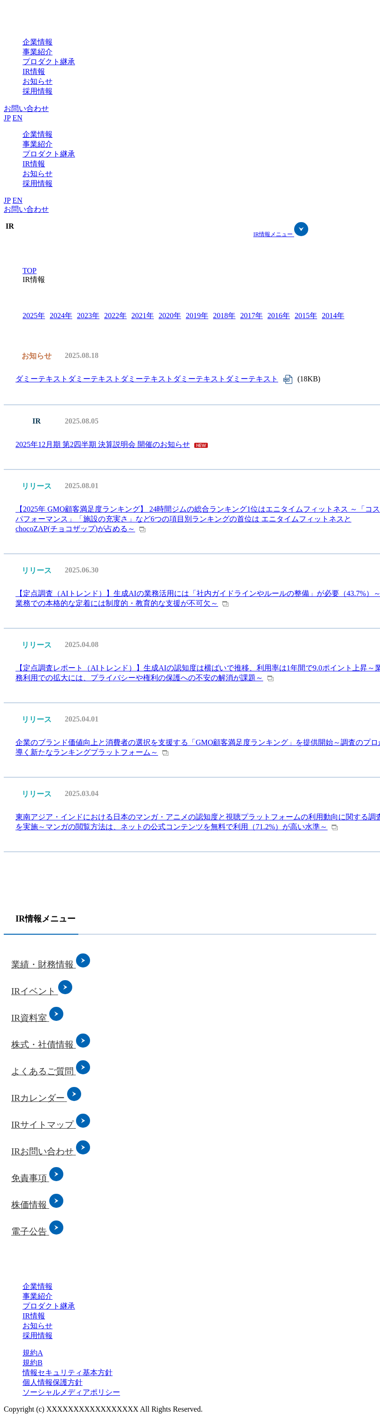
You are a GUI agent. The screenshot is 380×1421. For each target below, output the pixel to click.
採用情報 (38, 91)
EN (18, 118)
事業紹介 (38, 52)
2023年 (88, 316)
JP (7, 118)
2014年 (333, 316)
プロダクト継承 (49, 62)
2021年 (142, 316)
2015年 (306, 316)
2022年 (115, 316)
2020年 (170, 316)
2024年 (61, 316)
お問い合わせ (26, 108)
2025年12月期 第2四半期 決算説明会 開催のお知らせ (102, 444)
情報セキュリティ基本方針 (68, 1372)
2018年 (224, 316)
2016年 (278, 316)
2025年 (34, 316)
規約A (33, 1353)
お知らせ (38, 81)
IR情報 (34, 71)
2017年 (251, 316)
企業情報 (38, 42)
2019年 (197, 316)
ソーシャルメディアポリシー (71, 1392)
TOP (30, 271)
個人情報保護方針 (53, 1382)
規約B (33, 1363)
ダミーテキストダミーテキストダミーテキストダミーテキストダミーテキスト (146, 379)
